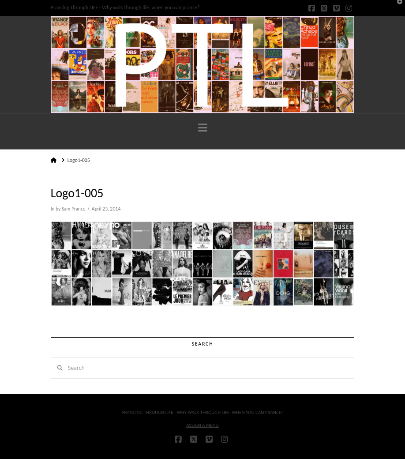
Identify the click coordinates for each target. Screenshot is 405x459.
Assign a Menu (202, 425)
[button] (202, 127)
